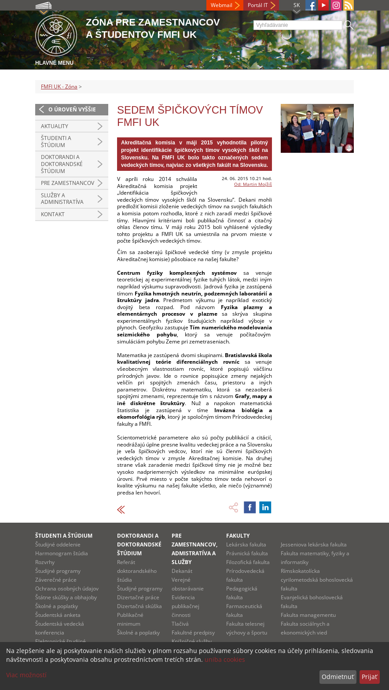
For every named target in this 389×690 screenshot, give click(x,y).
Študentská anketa (58, 615)
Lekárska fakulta (246, 544)
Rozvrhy (45, 562)
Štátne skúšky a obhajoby (66, 597)
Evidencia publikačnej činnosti (185, 606)
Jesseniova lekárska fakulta (314, 544)
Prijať (369, 676)
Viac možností (26, 675)
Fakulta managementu (308, 615)
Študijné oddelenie (58, 544)
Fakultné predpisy (193, 632)
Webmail (221, 5)
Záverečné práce (56, 579)
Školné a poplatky (56, 606)
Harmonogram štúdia (61, 553)
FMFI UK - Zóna (59, 86)
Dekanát (182, 571)
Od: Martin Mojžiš (253, 184)
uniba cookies (225, 659)
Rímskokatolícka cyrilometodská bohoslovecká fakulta (317, 579)
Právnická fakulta (247, 553)
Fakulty (238, 535)
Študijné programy (58, 571)
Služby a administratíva (62, 199)
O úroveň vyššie (72, 109)
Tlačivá (180, 623)
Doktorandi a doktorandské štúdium (62, 163)
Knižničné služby (192, 641)
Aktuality (54, 126)
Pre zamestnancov (67, 183)
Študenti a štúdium (56, 141)
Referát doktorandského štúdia (137, 570)
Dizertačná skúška (139, 606)
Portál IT (258, 5)
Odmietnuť (338, 676)
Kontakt (53, 214)
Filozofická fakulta (248, 562)
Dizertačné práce (138, 597)
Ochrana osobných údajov (67, 588)
